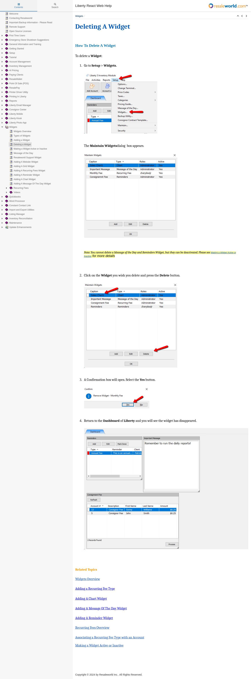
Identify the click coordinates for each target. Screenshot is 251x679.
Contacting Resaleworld (18, 18)
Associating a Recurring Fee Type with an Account (109, 637)
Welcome (11, 14)
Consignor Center (15, 109)
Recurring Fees (19, 188)
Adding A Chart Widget (22, 179)
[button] (238, 16)
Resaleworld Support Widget (25, 157)
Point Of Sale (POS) (17, 83)
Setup (10, 53)
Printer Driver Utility (16, 92)
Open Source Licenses (18, 31)
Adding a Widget (19, 140)
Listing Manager (15, 214)
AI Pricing (12, 70)
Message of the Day (21, 153)
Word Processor (15, 201)
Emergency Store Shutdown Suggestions (27, 40)
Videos (14, 192)
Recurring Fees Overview (92, 628)
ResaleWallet (13, 79)
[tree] (36, 120)
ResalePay (12, 88)
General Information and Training (23, 44)
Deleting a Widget (20, 144)
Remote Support (15, 27)
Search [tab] (54, 6)
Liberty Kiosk (13, 118)
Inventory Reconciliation (18, 218)
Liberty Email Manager (18, 105)
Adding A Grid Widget (21, 166)
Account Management (18, 62)
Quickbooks (13, 197)
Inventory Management (18, 66)
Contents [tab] (18, 6)
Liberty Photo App (16, 123)
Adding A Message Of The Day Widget (30, 184)
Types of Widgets (19, 136)
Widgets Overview (20, 131)
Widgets (11, 127)
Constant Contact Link (18, 205)
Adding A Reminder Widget (24, 175)
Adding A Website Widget (23, 162)
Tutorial (11, 57)
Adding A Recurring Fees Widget (27, 170)
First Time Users (15, 35)
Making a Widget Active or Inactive (28, 149)
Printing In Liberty (15, 96)
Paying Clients (14, 75)
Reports (11, 101)
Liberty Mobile (14, 114)
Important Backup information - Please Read (28, 22)
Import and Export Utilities (19, 210)
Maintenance (13, 223)
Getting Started (14, 48)
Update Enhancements (18, 227)
